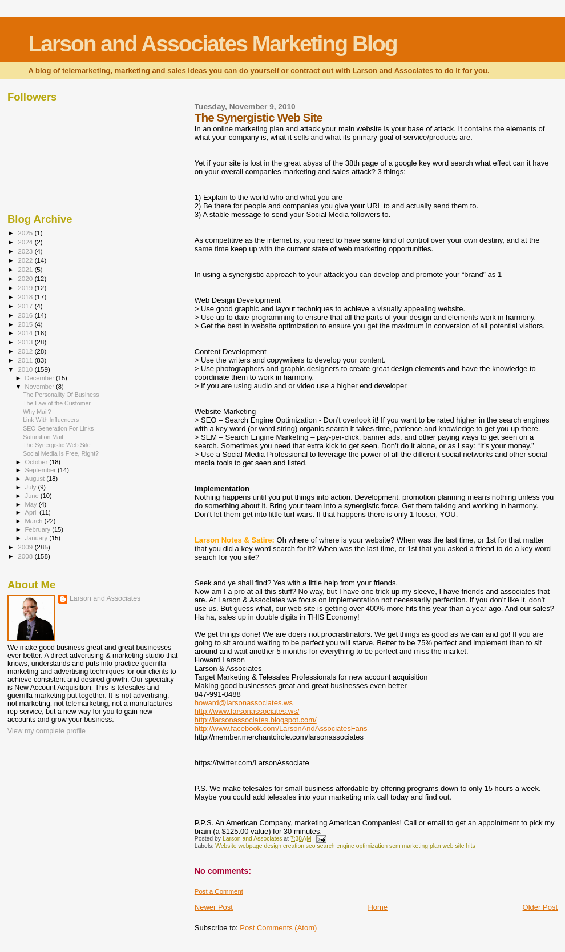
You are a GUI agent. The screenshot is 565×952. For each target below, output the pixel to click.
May (32, 504)
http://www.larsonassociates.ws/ (247, 711)
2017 (26, 306)
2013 (26, 342)
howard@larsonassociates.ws (244, 702)
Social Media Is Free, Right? (61, 453)
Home (378, 907)
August (36, 478)
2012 (26, 351)
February (39, 529)
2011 (26, 360)
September (41, 470)
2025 (26, 232)
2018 (26, 296)
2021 (26, 269)
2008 (26, 556)
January (37, 538)
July (31, 487)
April (32, 512)
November (40, 386)
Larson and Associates (105, 598)
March (35, 520)
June (33, 495)
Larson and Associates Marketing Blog (213, 43)
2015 (26, 324)
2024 (26, 242)
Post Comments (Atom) (278, 927)
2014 (26, 332)
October (37, 462)
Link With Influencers (51, 419)
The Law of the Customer (57, 403)
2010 (26, 369)
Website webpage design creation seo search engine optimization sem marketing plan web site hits (345, 846)
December (40, 378)
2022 (26, 260)
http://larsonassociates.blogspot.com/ (256, 720)
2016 (26, 315)
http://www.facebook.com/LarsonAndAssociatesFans (281, 728)
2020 (26, 278)
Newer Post (214, 907)
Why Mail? (37, 411)
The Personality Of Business (61, 394)
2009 (26, 547)
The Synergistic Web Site (57, 444)
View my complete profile (46, 731)
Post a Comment (219, 891)
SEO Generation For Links (58, 428)
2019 (26, 287)
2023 (26, 251)
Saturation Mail (43, 436)
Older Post (540, 907)
